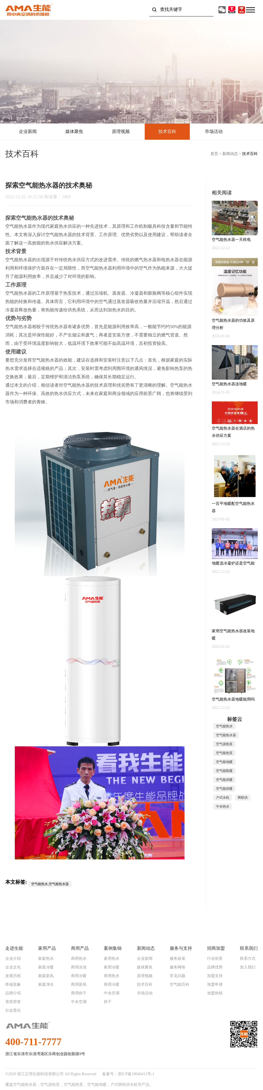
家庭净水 (46, 985)
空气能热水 (224, 726)
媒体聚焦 (74, 131)
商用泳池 (79, 967)
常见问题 (177, 976)
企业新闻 (28, 131)
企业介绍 (13, 959)
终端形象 (13, 985)
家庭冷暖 (46, 967)
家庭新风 (46, 976)
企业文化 (13, 967)
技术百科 (167, 131)
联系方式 (247, 959)
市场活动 (214, 131)
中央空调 (79, 1002)
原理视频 (121, 131)
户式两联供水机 (124, 1084)
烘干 (108, 1002)
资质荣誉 (13, 1002)
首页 (214, 154)
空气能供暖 (224, 780)
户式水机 (222, 798)
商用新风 (79, 985)
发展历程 (13, 976)
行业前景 (215, 959)
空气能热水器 (32, 218)
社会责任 (13, 1011)
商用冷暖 (79, 976)
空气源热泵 (224, 744)
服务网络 (177, 967)
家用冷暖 (111, 967)
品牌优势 (215, 967)
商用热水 (79, 959)
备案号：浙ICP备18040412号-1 (128, 1074)
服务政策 (177, 959)
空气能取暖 (224, 771)
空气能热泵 (224, 753)
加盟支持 (215, 976)
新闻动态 (230, 154)
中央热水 (222, 806)
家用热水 (111, 959)
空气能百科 (179, 985)
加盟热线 (215, 993)
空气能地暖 (224, 762)
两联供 (243, 798)
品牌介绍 (13, 993)
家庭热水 (46, 959)
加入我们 (247, 967)
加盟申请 (215, 985)
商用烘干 (79, 993)
